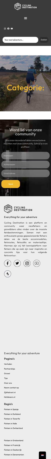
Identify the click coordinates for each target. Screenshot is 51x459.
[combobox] (20, 40)
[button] (26, 18)
